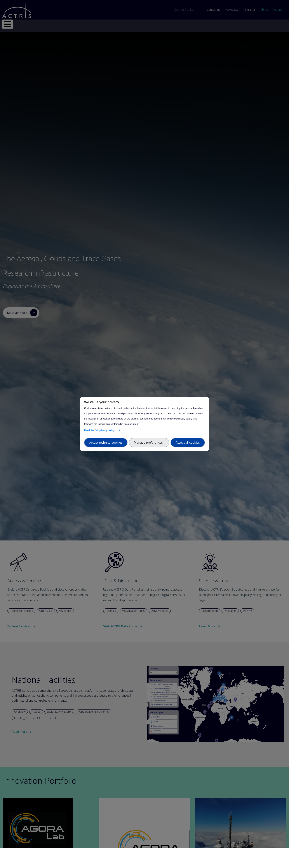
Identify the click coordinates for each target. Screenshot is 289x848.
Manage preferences (149, 442)
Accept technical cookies (105, 442)
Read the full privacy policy (100, 430)
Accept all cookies (188, 442)
